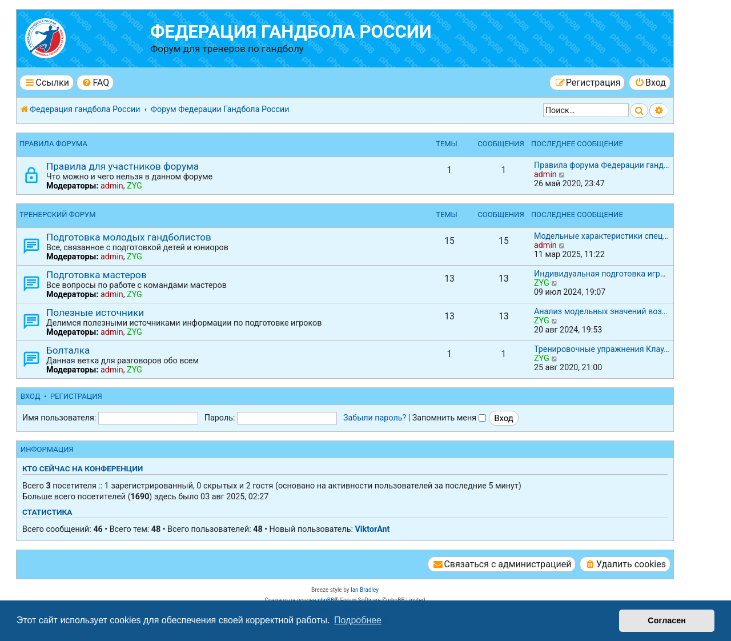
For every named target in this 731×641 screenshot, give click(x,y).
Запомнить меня (449, 417)
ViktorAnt (372, 529)
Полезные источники (95, 312)
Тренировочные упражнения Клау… (601, 349)
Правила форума (53, 143)
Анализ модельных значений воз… (600, 311)
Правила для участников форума (122, 166)
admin (112, 185)
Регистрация (76, 396)
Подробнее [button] (357, 620)
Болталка (68, 350)
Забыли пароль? (374, 417)
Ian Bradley (365, 590)
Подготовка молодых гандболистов (128, 237)
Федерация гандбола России (291, 31)
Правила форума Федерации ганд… (601, 165)
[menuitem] (95, 82)
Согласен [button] (667, 620)
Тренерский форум (57, 214)
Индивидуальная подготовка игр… (599, 273)
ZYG (134, 185)
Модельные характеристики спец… (601, 236)
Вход (31, 396)
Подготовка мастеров (96, 275)
